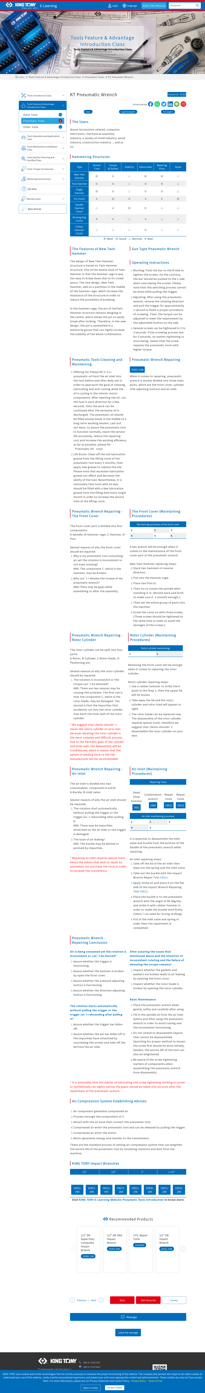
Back (120, 1300)
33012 (180, 805)
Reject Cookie (90, 1387)
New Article (34, 209)
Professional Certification (54, 1369)
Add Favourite (147, 1300)
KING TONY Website (154, 5)
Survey (173, 1300)
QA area (32, 189)
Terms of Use (155, 1380)
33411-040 (137, 369)
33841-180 (150, 1189)
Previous (73, 1249)
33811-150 (135, 1189)
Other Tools (42, 127)
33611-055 (106, 1189)
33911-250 (164, 1189)
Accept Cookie (114, 1387)
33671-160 (121, 1189)
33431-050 (92, 1189)
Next (183, 1249)
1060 (153, 805)
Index (19, 76)
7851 (136, 807)
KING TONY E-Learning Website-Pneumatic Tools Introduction (121, 1199)
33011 (168, 805)
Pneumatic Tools (94, 76)
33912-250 (179, 1189)
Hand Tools (42, 114)
